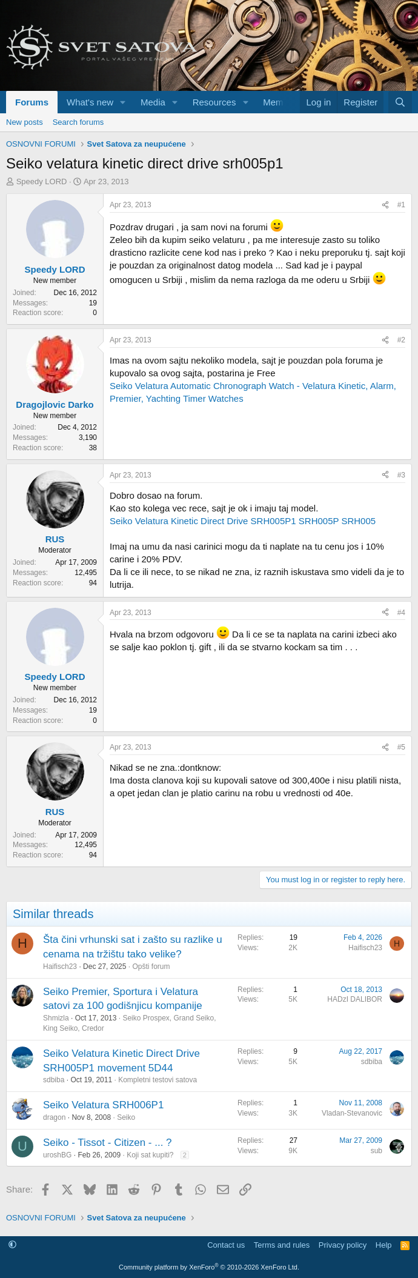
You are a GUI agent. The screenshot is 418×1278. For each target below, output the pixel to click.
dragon (54, 1117)
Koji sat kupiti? (150, 1155)
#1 (401, 205)
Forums (31, 102)
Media (153, 102)
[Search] (400, 102)
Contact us (226, 1245)
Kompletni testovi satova (157, 1080)
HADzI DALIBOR (354, 999)
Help (384, 1245)
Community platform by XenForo (209, 1267)
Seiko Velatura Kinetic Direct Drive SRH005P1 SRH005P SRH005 (243, 521)
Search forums (78, 122)
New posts (24, 122)
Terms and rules (282, 1245)
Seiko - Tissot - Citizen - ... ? (107, 1142)
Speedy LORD (41, 181)
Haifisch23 (60, 966)
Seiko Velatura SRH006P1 (103, 1105)
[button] (122, 102)
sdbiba (53, 1080)
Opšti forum (151, 966)
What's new (90, 102)
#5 (401, 747)
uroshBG (57, 1155)
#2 (401, 340)
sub (376, 1151)
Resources (214, 102)
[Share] (385, 205)
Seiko (126, 1117)
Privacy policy (343, 1245)
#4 (401, 612)
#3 (401, 475)
